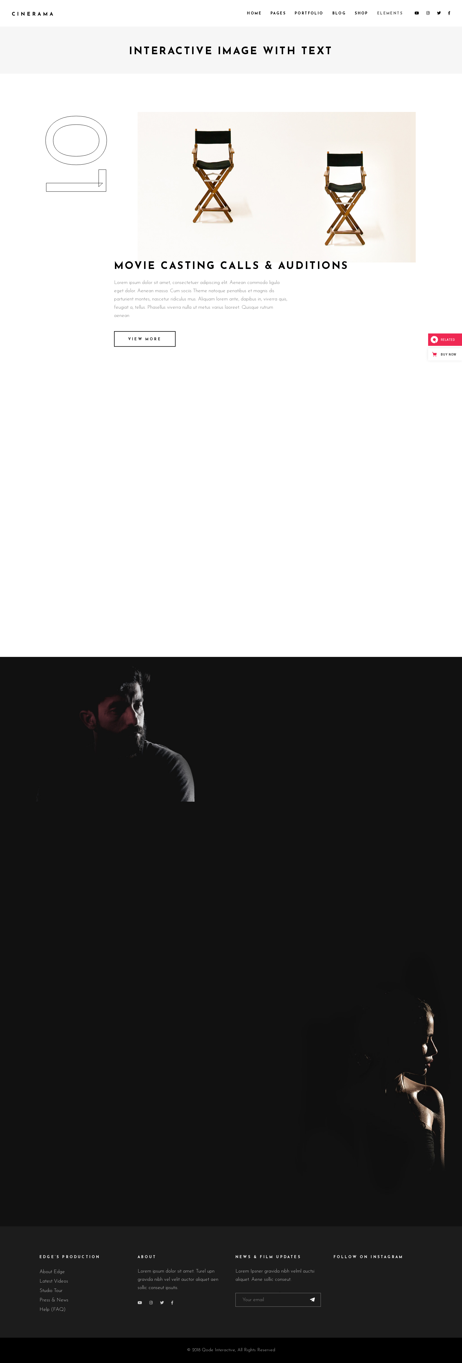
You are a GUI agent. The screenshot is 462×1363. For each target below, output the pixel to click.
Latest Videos (53, 1281)
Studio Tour (50, 1290)
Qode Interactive (218, 1350)
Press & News (53, 1300)
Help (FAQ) (52, 1309)
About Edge (52, 1271)
